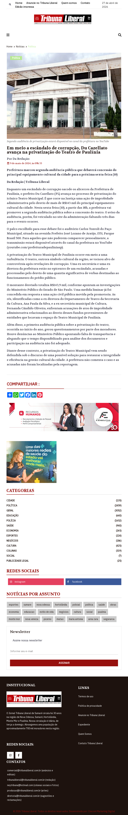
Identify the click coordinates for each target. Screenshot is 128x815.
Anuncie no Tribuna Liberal (41, 3)
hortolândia (61, 604)
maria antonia (76, 619)
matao (60, 619)
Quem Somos (85, 733)
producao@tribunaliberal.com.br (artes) (27, 790)
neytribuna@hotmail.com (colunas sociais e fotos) (33, 785)
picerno (47, 619)
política (89, 604)
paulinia (102, 611)
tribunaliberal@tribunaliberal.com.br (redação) (31, 779)
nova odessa (43, 604)
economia (14, 611)
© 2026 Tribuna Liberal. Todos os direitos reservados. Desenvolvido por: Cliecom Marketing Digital (64, 811)
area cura (93, 619)
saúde (101, 604)
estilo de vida (47, 611)
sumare (27, 604)
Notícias (20, 46)
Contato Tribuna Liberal (90, 743)
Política (32, 46)
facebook (74, 581)
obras (113, 604)
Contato (85, 3)
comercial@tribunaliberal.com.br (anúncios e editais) (30, 772)
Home (18, 3)
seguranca (109, 619)
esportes (13, 604)
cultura (77, 611)
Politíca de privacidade (90, 705)
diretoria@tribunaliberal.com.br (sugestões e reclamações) (30, 797)
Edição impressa (24, 6)
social (89, 611)
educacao (29, 611)
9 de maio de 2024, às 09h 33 (24, 163)
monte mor (14, 619)
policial (76, 604)
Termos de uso (85, 696)
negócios (63, 611)
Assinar (64, 662)
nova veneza (31, 619)
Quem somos (69, 3)
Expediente (84, 724)
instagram (17, 581)
